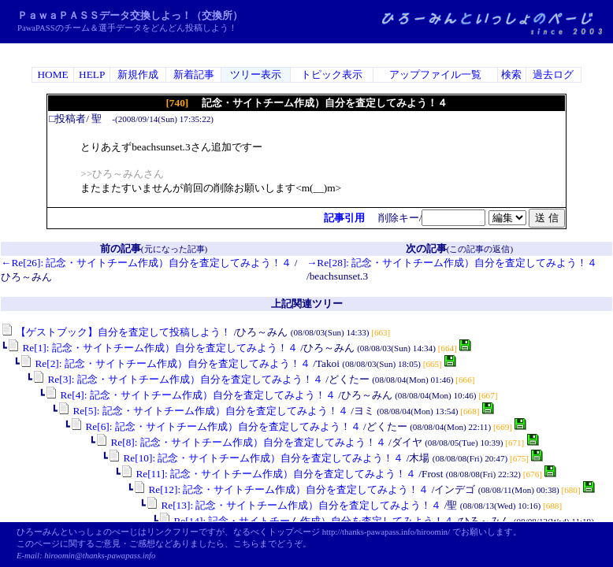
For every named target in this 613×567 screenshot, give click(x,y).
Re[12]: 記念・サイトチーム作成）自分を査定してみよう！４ (281, 489)
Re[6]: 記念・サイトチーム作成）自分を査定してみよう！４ (215, 426)
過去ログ (553, 74)
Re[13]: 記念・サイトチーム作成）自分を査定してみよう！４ (293, 505)
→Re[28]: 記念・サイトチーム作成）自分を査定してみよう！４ (451, 263)
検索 (511, 74)
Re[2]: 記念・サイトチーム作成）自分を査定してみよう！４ (165, 363)
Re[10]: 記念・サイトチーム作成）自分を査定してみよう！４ (255, 458)
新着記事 (193, 74)
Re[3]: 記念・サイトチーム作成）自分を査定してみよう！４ (177, 379)
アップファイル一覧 (435, 74)
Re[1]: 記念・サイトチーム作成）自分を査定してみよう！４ (152, 348)
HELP (92, 74)
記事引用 (344, 218)
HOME (52, 74)
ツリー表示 (255, 74)
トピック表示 (331, 74)
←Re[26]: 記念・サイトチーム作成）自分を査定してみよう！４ (146, 263)
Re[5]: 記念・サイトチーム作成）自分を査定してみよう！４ (203, 411)
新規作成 (137, 74)
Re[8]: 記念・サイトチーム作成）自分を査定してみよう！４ (240, 442)
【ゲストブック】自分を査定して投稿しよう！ (116, 332)
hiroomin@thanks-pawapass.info (99, 555)
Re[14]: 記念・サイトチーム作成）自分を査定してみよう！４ (306, 521)
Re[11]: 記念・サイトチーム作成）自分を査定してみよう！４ (268, 474)
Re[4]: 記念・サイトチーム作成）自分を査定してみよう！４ (190, 395)
